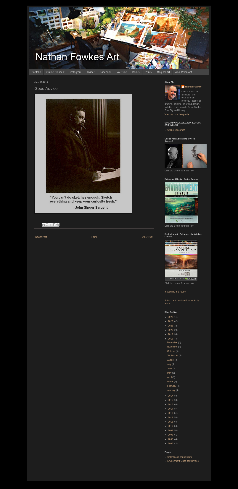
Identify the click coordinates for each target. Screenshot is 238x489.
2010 (171, 426)
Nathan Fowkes (193, 86)
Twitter (90, 72)
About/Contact (183, 72)
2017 (171, 395)
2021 (171, 325)
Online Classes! (55, 72)
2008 (171, 434)
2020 (171, 330)
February (172, 386)
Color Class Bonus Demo (179, 457)
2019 (171, 334)
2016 (171, 400)
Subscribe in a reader (175, 291)
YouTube (122, 72)
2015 (171, 404)
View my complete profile (177, 114)
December (172, 342)
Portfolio (36, 72)
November (172, 346)
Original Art (163, 72)
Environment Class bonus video (183, 461)
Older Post (147, 237)
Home (94, 237)
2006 (171, 443)
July (169, 364)
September (173, 355)
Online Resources (176, 130)
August (171, 360)
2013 (171, 413)
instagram (75, 72)
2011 (171, 421)
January (171, 390)
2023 (171, 317)
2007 (171, 439)
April (169, 377)
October (171, 351)
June (170, 368)
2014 (171, 408)
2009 (171, 430)
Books (136, 72)
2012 (171, 417)
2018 (171, 338)
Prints (148, 72)
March (170, 381)
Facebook (105, 72)
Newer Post (41, 237)
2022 (171, 321)
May (169, 373)
